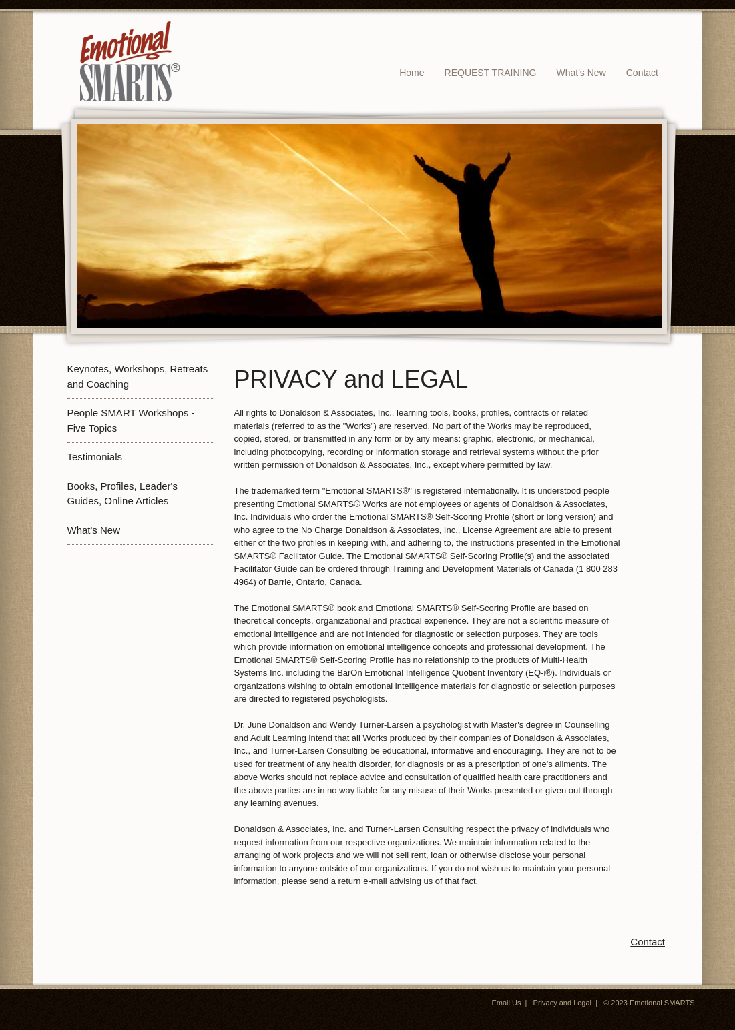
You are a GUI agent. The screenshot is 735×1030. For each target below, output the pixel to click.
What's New (581, 72)
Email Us (506, 1003)
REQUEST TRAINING (491, 72)
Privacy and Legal (562, 1003)
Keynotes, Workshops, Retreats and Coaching (137, 376)
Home (411, 72)
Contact (642, 72)
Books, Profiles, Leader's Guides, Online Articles (122, 493)
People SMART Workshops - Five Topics (131, 420)
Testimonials (95, 456)
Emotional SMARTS (662, 1003)
